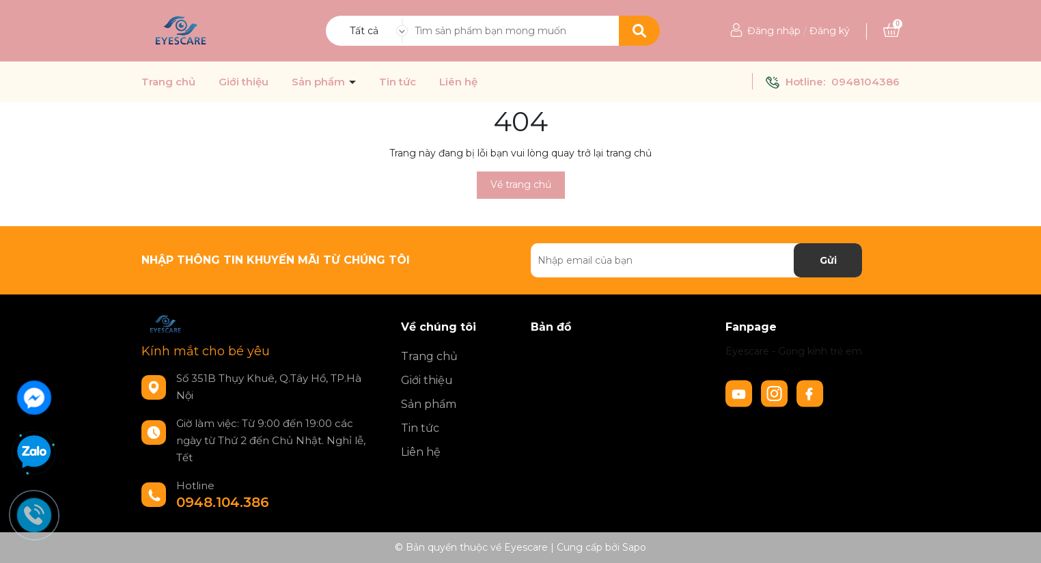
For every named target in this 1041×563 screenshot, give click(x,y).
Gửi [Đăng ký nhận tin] (828, 260)
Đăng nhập (774, 31)
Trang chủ (168, 82)
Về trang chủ (520, 184)
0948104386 (865, 81)
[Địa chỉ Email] (696, 260)
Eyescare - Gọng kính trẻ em (793, 351)
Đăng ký (829, 31)
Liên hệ (458, 82)
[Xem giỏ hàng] (891, 31)
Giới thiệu (243, 82)
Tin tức (397, 82)
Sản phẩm (320, 82)
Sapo (634, 547)
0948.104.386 (222, 502)
